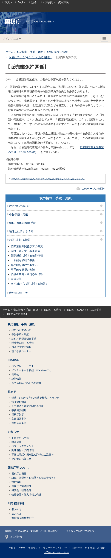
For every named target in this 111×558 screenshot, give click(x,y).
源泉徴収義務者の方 (23, 518)
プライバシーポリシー (56, 552)
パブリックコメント (23, 446)
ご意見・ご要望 (16, 548)
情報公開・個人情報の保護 (26, 494)
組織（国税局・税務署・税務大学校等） (34, 477)
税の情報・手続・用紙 (30, 51)
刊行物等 (13, 360)
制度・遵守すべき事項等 (25, 250)
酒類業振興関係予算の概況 (27, 246)
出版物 (15, 374)
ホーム (9, 51)
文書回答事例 (19, 418)
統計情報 (16, 378)
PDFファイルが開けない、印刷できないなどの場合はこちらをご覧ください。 (48, 178)
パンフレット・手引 (23, 366)
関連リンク (34, 548)
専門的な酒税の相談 (23, 269)
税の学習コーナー (19, 293)
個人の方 (16, 509)
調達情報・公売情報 (23, 450)
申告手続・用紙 (18, 214)
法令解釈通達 (19, 402)
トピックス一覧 (20, 437)
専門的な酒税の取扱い (24, 264)
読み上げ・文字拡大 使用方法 (50, 2)
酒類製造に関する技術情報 (27, 255)
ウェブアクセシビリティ (56, 548)
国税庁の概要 (19, 473)
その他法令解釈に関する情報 (28, 406)
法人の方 (16, 513)
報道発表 (16, 442)
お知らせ (13, 431)
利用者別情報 (16, 503)
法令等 (12, 391)
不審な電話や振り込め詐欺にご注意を (33, 454)
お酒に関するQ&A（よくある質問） (30, 57)
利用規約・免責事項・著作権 (88, 548)
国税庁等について (18, 467)
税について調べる (19, 206)
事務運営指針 (19, 410)
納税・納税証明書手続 (22, 222)
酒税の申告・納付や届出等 (27, 274)
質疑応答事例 (19, 423)
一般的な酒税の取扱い (24, 260)
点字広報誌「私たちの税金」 (28, 383)
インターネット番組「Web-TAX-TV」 (32, 370)
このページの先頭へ (94, 188)
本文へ (8, 2)
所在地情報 (13, 536)
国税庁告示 (18, 414)
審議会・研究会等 (21, 490)
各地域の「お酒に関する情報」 (29, 283)
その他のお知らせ (21, 458)
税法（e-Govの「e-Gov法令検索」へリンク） (37, 397)
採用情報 (16, 482)
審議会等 (16, 278)
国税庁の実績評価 (21, 486)
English (22, 2)
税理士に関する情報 (21, 231)
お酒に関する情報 (57, 51)
